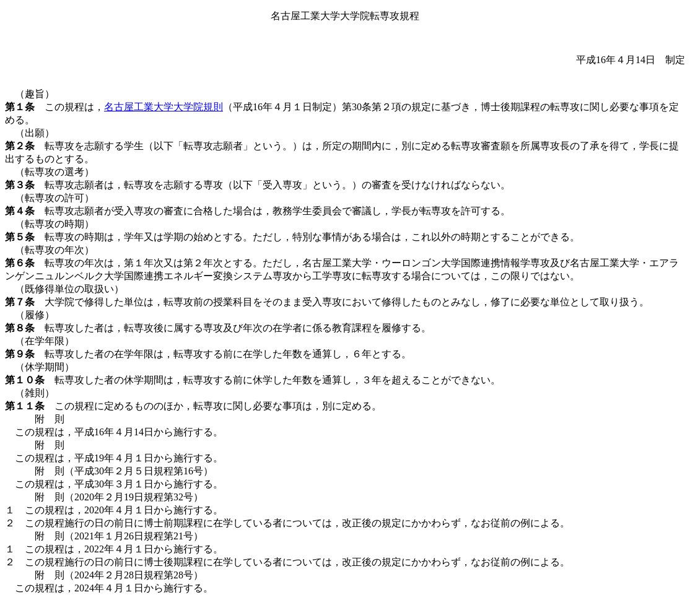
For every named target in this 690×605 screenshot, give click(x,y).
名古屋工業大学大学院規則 (163, 107)
